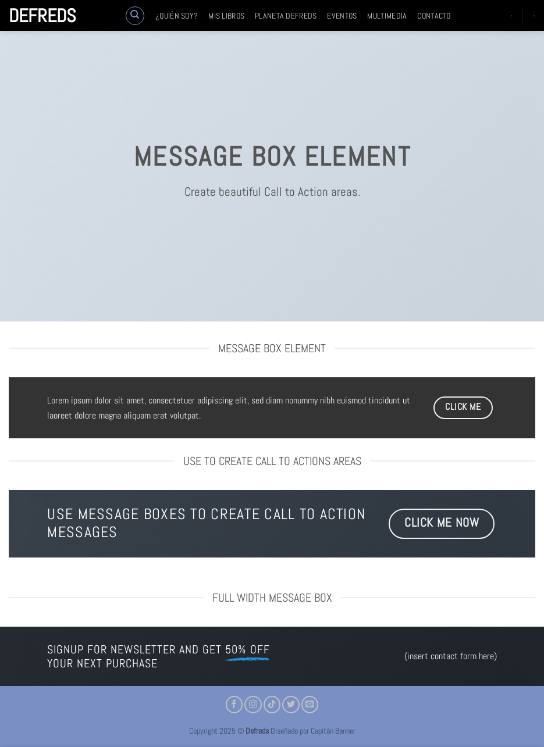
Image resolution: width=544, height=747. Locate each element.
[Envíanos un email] (310, 704)
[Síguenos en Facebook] (234, 704)
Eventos (342, 15)
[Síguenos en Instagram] (253, 704)
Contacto (433, 15)
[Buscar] (135, 15)
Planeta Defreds (286, 15)
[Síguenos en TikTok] (272, 704)
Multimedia (387, 15)
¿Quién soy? (176, 15)
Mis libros (226, 15)
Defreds (42, 15)
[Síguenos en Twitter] (291, 704)
